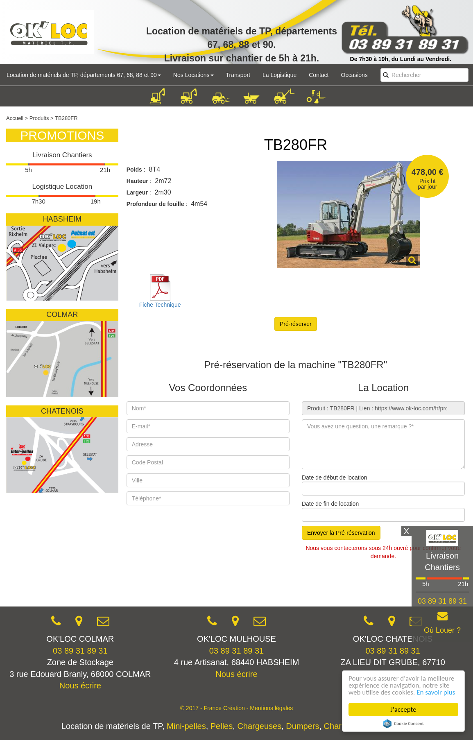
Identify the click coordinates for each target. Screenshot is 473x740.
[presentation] (189, 582)
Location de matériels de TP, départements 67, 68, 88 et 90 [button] (84, 75)
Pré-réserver (296, 324)
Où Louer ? (442, 630)
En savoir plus (435, 692)
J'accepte (403, 709)
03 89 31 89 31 (80, 650)
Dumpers (302, 726)
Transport (238, 75)
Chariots (339, 726)
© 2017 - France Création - (215, 708)
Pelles (221, 726)
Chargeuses (259, 726)
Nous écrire (80, 685)
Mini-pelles (186, 726)
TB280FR (295, 144)
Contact (318, 75)
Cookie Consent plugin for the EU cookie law (403, 723)
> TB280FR (64, 118)
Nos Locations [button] (193, 75)
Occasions (354, 75)
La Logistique (279, 75)
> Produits (37, 118)
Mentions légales (271, 708)
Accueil (14, 118)
